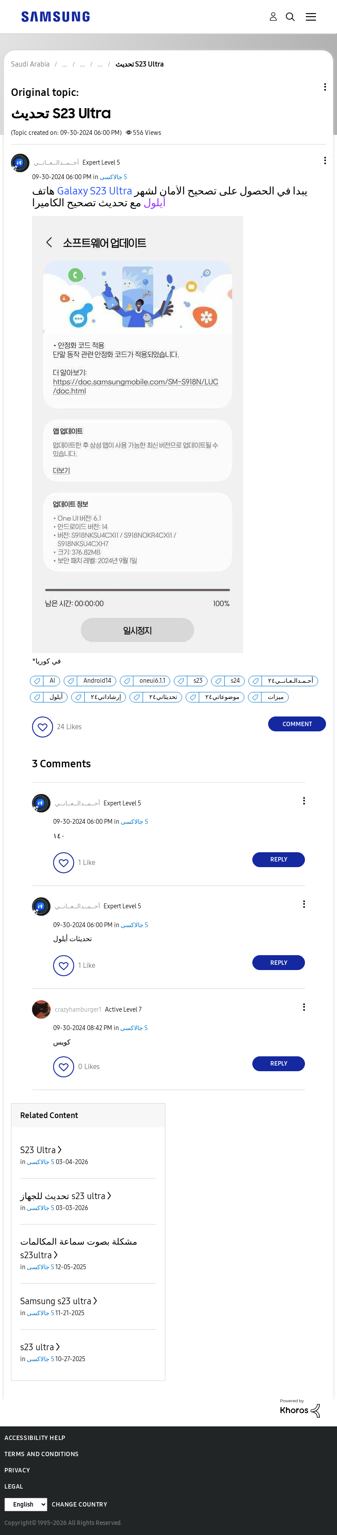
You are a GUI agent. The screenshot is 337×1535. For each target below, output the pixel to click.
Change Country (79, 1504)
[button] (310, 160)
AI (52, 681)
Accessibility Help (34, 1438)
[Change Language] (25, 1504)
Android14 (97, 681)
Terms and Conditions (41, 1454)
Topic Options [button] (310, 87)
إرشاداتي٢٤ (106, 697)
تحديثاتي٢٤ (163, 697)
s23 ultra (37, 1347)
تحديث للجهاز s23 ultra (62, 1196)
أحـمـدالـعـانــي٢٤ (290, 681)
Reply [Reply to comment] (278, 859)
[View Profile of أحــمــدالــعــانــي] (56, 162)
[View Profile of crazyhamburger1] (78, 1009)
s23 (198, 681)
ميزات (276, 697)
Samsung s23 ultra (55, 1301)
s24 (235, 681)
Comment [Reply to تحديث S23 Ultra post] (297, 724)
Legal (13, 1486)
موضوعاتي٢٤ (222, 697)
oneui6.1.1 (152, 681)
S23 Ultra (38, 1150)
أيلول (56, 697)
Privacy (17, 1470)
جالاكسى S (113, 177)
